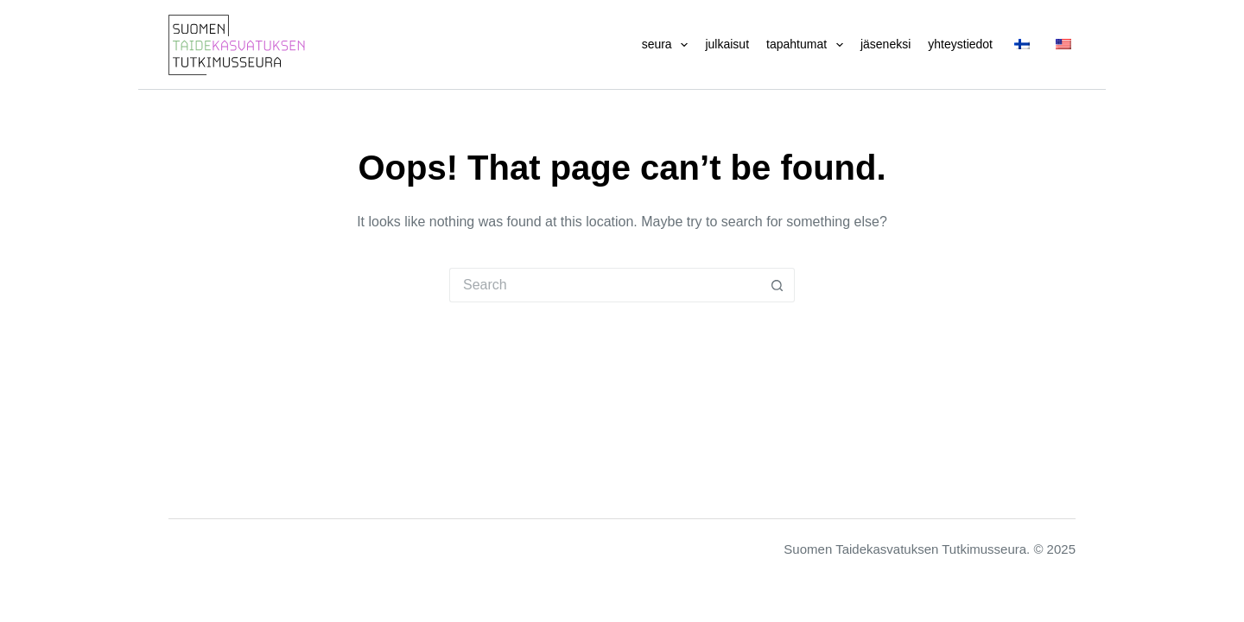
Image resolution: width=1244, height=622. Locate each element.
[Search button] (777, 285)
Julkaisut (727, 44)
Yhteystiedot (960, 44)
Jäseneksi (885, 44)
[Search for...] (604, 285)
